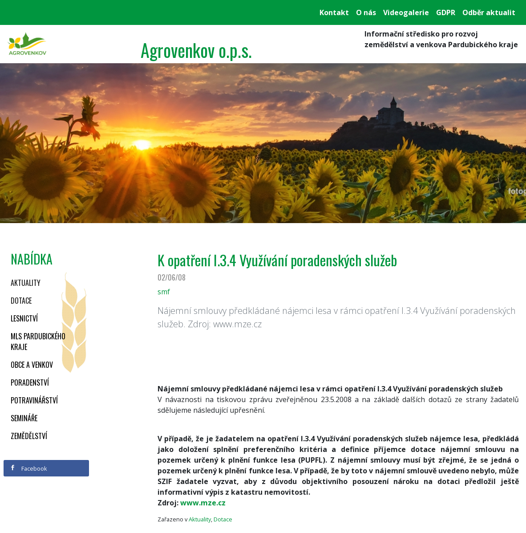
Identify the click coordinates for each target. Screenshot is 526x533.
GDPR (445, 12)
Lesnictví (24, 318)
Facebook (28, 468)
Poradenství (30, 382)
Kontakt (334, 12)
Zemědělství (29, 436)
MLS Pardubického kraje (38, 341)
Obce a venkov (32, 364)
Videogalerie (406, 12)
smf (164, 292)
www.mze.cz (203, 503)
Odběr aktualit (488, 12)
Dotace (21, 300)
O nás (366, 12)
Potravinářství (34, 400)
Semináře (24, 418)
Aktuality (25, 282)
